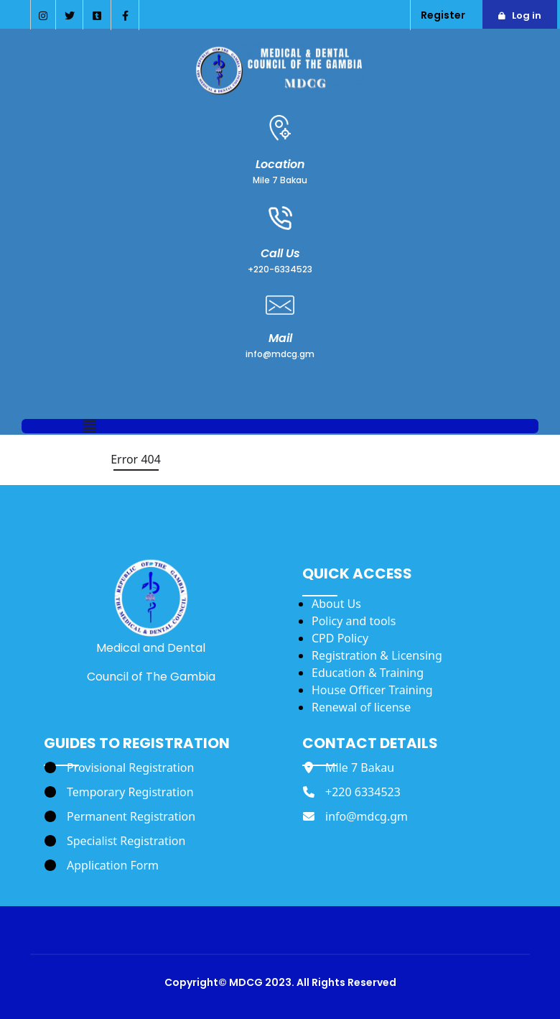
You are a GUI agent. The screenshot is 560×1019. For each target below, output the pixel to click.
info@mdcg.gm (280, 354)
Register (443, 15)
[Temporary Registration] (119, 792)
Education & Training (368, 673)
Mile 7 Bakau (280, 180)
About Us (336, 604)
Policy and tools (354, 621)
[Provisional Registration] (119, 767)
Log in (526, 15)
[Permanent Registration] (120, 816)
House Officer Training (372, 690)
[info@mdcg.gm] (355, 816)
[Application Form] (102, 865)
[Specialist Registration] (115, 840)
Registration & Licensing (377, 655)
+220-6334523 (280, 269)
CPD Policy (340, 638)
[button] (89, 427)
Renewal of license (361, 707)
